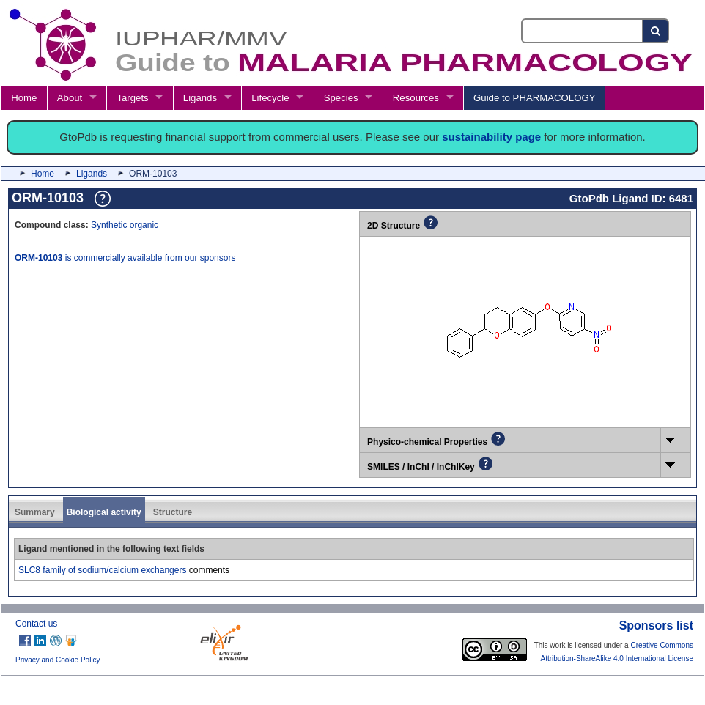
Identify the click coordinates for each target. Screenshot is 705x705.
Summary (35, 512)
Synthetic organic (124, 225)
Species (341, 97)
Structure (172, 512)
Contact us (36, 624)
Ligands (200, 97)
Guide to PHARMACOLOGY (534, 97)
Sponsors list (656, 625)
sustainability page (491, 136)
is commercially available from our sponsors (125, 258)
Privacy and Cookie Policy (57, 660)
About (69, 97)
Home (24, 97)
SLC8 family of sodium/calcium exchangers (102, 570)
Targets (132, 97)
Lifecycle (270, 97)
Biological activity (104, 512)
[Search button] (656, 30)
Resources (416, 97)
